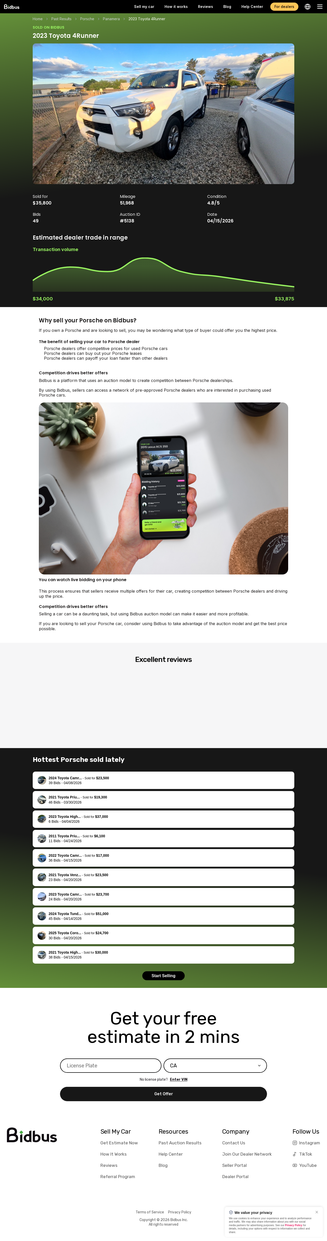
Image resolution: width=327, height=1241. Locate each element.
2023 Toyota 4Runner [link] (147, 19)
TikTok (302, 1154)
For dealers (284, 6)
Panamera (111, 19)
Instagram (306, 1142)
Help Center (252, 6)
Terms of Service (150, 1212)
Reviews (205, 6)
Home (38, 19)
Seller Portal (234, 1165)
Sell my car (144, 6)
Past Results (61, 19)
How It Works (113, 1154)
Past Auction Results (180, 1142)
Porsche (87, 19)
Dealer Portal (235, 1176)
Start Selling (163, 976)
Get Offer (163, 1093)
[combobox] (215, 1065)
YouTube (305, 1165)
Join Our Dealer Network (247, 1154)
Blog (227, 6)
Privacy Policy (179, 1212)
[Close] (317, 1212)
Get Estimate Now (119, 1142)
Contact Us (233, 1142)
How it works (176, 6)
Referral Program (117, 1176)
